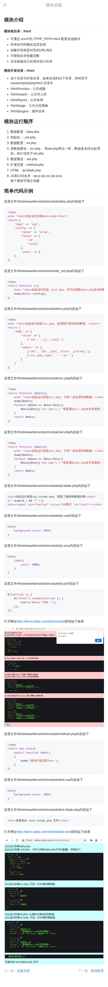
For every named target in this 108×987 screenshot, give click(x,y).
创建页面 (23, 971)
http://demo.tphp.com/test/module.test (44, 831)
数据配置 (97, 971)
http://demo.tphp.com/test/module (41, 621)
